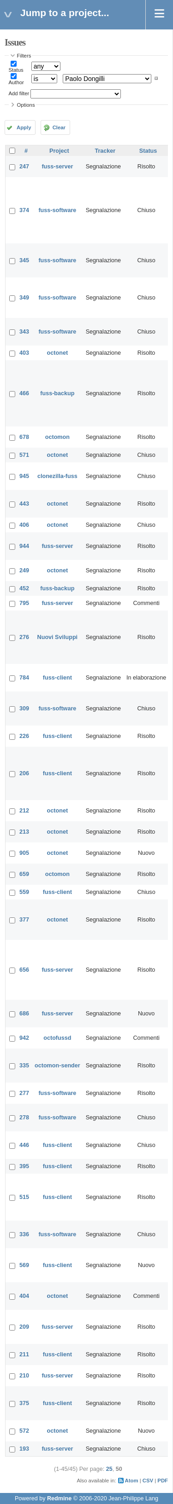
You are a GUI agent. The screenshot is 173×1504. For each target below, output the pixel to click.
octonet (57, 353)
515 (24, 1197)
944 (24, 546)
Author (16, 82)
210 (24, 1375)
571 (24, 455)
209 (24, 1327)
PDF (162, 1480)
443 (24, 504)
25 (109, 1469)
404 (24, 1296)
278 (24, 1117)
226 (24, 736)
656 (24, 970)
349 (24, 297)
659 (24, 874)
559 (24, 892)
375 (24, 1403)
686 (24, 1013)
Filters (24, 55)
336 (24, 1234)
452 (24, 588)
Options (26, 105)
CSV (148, 1480)
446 (24, 1145)
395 (24, 1166)
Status (16, 70)
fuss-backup (57, 393)
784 (24, 677)
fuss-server (57, 166)
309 (24, 708)
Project (59, 151)
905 (24, 853)
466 (24, 393)
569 (24, 1265)
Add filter (19, 93)
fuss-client (57, 677)
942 (24, 1038)
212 (24, 810)
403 (24, 353)
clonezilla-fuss (57, 476)
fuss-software (57, 210)
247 (24, 166)
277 (24, 1093)
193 (24, 1449)
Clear (59, 127)
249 (24, 570)
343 (24, 331)
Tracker (105, 151)
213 (24, 832)
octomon (57, 437)
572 (24, 1431)
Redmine (59, 1498)
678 (24, 437)
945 (24, 476)
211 (24, 1354)
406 (24, 525)
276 (24, 637)
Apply (24, 127)
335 (24, 1065)
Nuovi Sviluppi (57, 637)
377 (24, 919)
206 (24, 773)
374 (24, 210)
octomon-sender (57, 1065)
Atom (131, 1480)
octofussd (57, 1038)
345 (24, 260)
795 (24, 603)
